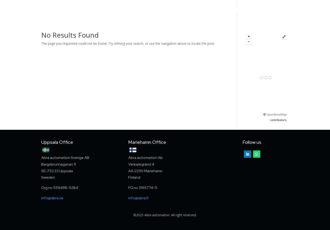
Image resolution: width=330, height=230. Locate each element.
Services (172, 10)
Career (262, 10)
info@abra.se (52, 198)
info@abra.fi (138, 198)
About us (242, 10)
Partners (220, 10)
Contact (281, 10)
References (196, 10)
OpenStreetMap (276, 114)
